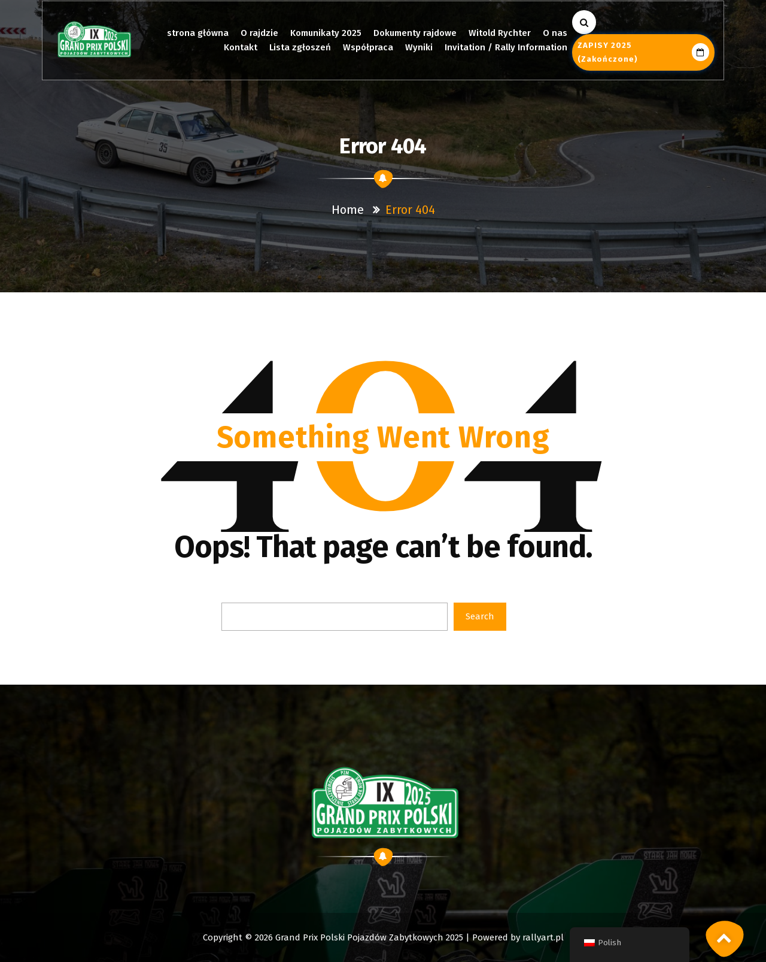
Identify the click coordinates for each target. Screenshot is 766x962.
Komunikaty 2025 (325, 33)
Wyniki (419, 47)
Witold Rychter (500, 33)
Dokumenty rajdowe (415, 33)
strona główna (198, 33)
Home (348, 209)
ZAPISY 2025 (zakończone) (643, 52)
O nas (555, 33)
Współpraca (368, 47)
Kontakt (241, 47)
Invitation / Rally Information (506, 47)
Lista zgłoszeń (300, 47)
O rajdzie (259, 33)
